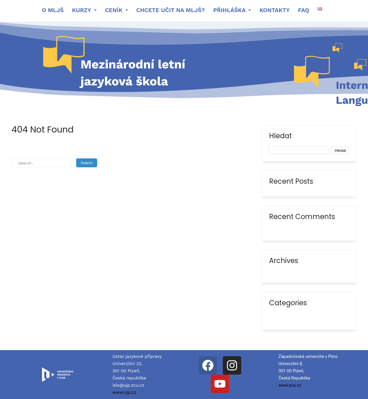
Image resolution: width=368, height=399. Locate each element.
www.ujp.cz (124, 392)
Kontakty (274, 10)
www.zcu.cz (289, 385)
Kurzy (84, 10)
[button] (84, 10)
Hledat (280, 137)
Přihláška (232, 10)
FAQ (303, 10)
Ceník (116, 10)
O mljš (53, 10)
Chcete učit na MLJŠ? (170, 10)
